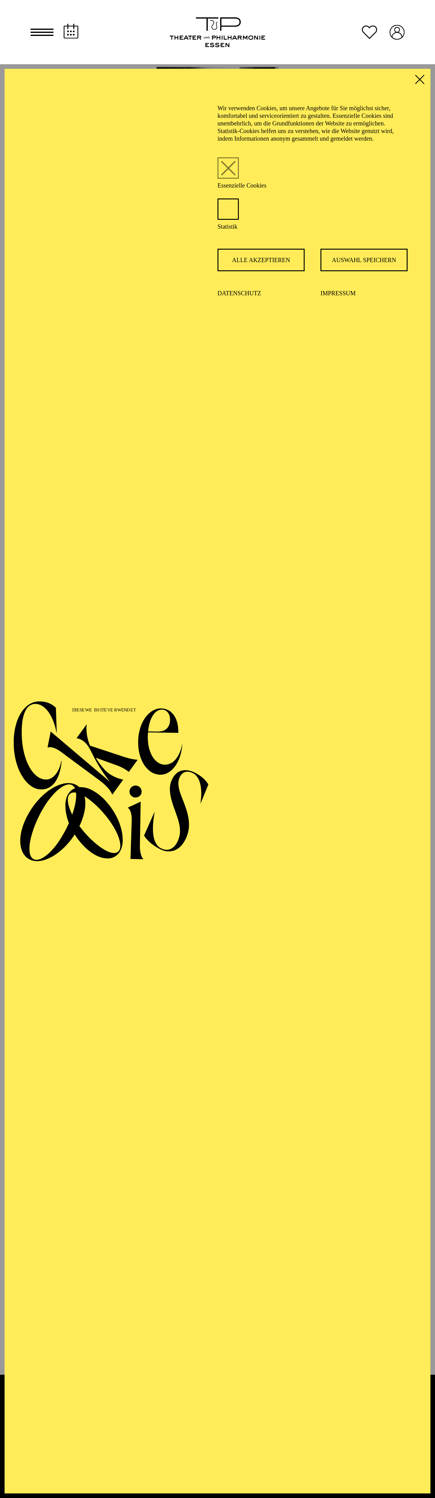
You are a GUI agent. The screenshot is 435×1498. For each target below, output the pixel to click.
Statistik (227, 229)
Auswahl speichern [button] (364, 262)
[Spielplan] (71, 32)
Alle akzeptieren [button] (261, 262)
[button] (42, 33)
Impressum (338, 296)
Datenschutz (239, 296)
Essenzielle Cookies (242, 188)
